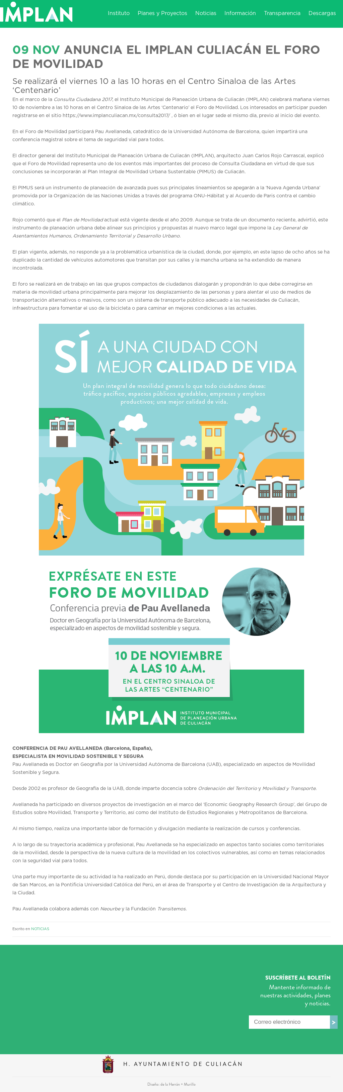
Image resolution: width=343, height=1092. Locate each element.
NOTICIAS (40, 929)
